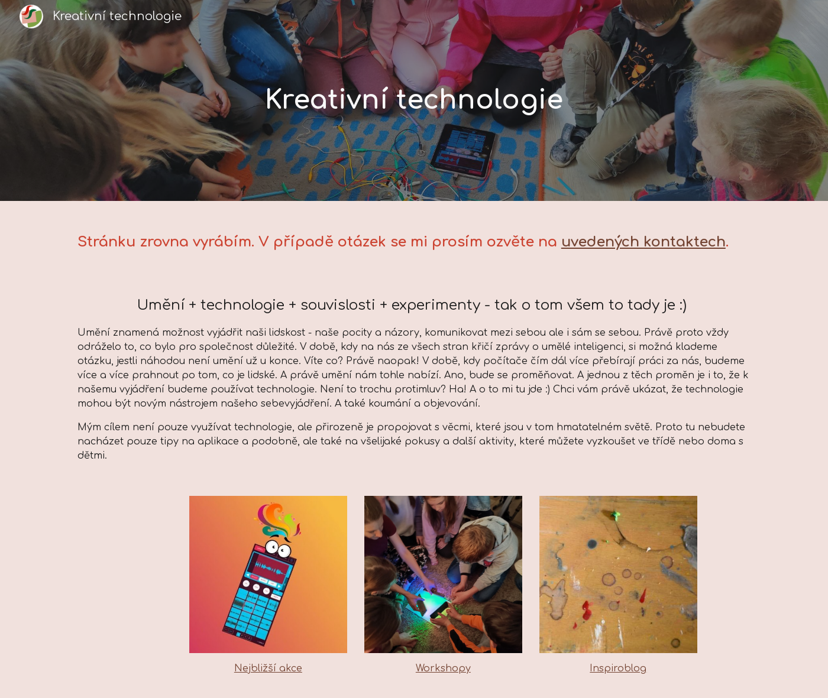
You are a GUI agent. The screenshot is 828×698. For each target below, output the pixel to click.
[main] (414, 100)
